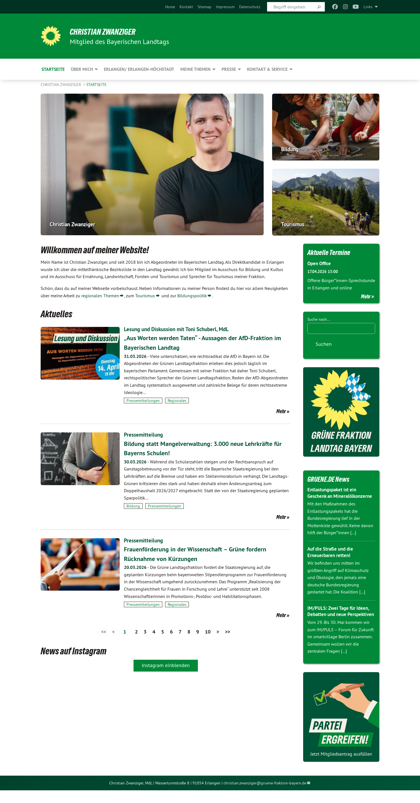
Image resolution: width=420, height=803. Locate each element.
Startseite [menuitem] (53, 69)
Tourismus (145, 295)
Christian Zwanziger (107, 32)
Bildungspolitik (192, 295)
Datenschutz (249, 6)
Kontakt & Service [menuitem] (267, 69)
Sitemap (204, 6)
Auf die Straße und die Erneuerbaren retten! (332, 558)
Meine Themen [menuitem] (195, 69)
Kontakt (186, 6)
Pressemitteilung (144, 434)
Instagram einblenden (166, 665)
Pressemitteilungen (143, 400)
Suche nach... (318, 319)
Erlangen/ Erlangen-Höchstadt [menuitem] (139, 69)
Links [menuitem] (368, 6)
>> (227, 631)
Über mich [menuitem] (82, 69)
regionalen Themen (100, 295)
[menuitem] (170, 7)
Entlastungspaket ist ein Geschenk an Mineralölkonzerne (333, 495)
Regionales (177, 400)
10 (208, 631)
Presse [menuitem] (229, 69)
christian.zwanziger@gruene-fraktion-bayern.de (265, 795)
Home (170, 6)
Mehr (281, 411)
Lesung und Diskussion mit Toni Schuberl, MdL (179, 329)
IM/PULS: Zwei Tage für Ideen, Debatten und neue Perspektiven (340, 620)
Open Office (320, 263)
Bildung (133, 506)
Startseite (96, 84)
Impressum (225, 6)
